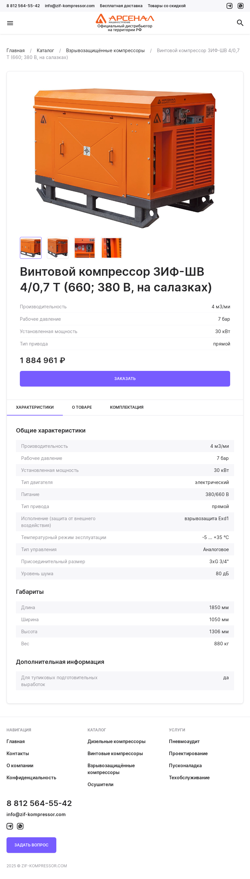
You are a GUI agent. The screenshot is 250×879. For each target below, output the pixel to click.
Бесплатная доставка (121, 5)
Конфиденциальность (31, 777)
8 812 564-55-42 (23, 5)
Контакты (18, 753)
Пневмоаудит (184, 741)
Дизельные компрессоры (117, 741)
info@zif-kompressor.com (70, 5)
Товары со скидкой (167, 5)
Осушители (100, 784)
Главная (16, 741)
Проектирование (188, 753)
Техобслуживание (189, 777)
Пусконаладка (185, 765)
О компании (20, 765)
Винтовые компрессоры (115, 753)
